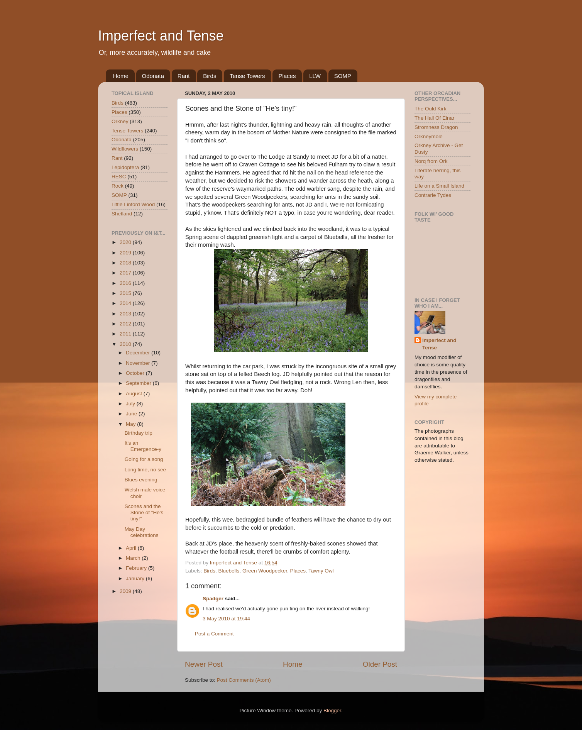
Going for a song (144, 459)
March (134, 558)
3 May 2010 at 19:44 (226, 619)
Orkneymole (429, 136)
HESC (119, 177)
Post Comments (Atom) (244, 680)
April (132, 548)
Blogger (332, 710)
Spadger (213, 598)
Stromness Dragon (436, 127)
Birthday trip (138, 433)
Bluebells (229, 571)
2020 (126, 242)
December (138, 353)
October (136, 373)
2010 (126, 344)
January (136, 578)
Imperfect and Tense (161, 36)
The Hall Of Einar (435, 118)
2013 (126, 314)
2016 (126, 283)
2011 (126, 334)
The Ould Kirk (431, 109)
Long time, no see (145, 470)
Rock (118, 186)
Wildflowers (125, 149)
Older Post (380, 664)
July (131, 403)
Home (121, 76)
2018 (126, 263)
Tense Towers (247, 76)
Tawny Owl (320, 571)
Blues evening (141, 480)
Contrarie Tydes (433, 195)
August (135, 393)
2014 (126, 303)
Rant (184, 76)
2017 (126, 273)
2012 (126, 324)
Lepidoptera (125, 167)
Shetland (122, 214)
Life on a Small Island (439, 186)
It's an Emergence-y (143, 446)
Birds (209, 76)
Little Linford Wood (133, 204)
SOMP (342, 76)
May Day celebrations (142, 532)
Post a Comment (214, 634)
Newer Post (204, 664)
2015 (126, 293)
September (139, 383)
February (137, 568)
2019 (126, 253)
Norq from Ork (431, 161)
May (131, 424)
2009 (126, 591)
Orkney (120, 121)
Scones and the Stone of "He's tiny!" (144, 512)
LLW (315, 76)
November (138, 363)
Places (287, 76)
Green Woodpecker (264, 571)
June (132, 414)
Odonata (153, 76)
